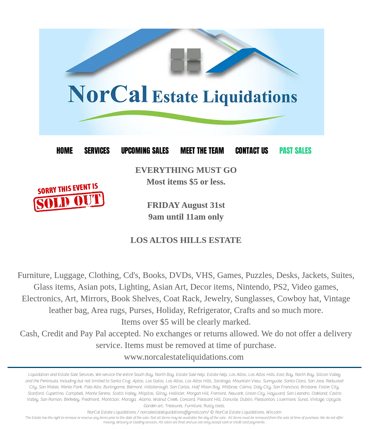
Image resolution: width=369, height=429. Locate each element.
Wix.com (273, 412)
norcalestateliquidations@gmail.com (173, 412)
